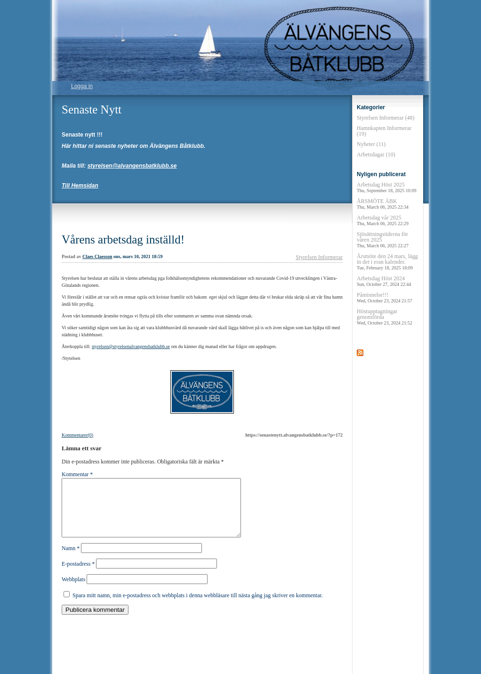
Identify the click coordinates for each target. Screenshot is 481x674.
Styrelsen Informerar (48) (386, 117)
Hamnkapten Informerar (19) (384, 131)
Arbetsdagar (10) (376, 154)
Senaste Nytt (91, 109)
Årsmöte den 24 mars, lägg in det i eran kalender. (387, 261)
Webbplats (73, 590)
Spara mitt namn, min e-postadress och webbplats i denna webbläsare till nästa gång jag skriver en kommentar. (197, 606)
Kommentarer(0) (77, 435)
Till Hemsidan (80, 185)
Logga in (82, 86)
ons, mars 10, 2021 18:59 (137, 256)
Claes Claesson (97, 256)
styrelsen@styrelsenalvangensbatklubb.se (131, 346)
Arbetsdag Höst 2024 (384, 281)
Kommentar (77, 474)
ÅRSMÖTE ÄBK (383, 204)
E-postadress (78, 575)
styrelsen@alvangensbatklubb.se (132, 165)
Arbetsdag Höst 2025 (387, 187)
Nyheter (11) (371, 144)
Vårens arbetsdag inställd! (123, 239)
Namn (71, 559)
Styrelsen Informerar (319, 257)
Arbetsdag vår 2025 (383, 220)
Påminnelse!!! (384, 297)
